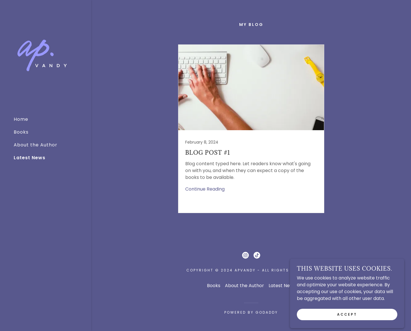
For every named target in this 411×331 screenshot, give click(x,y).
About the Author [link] (35, 145)
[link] (42, 55)
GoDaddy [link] (266, 312)
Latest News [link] (29, 157)
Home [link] (21, 119)
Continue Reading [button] (205, 189)
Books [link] (21, 132)
